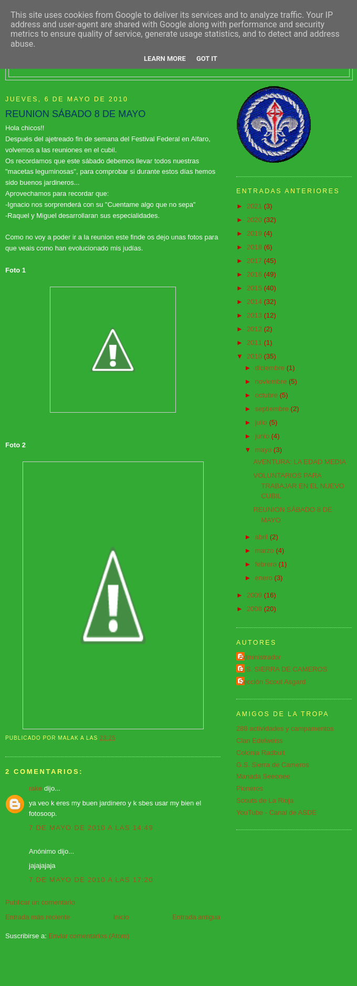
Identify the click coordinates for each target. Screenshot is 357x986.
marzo (265, 550)
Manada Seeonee (263, 776)
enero (265, 578)
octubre (267, 395)
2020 (255, 220)
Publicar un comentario (40, 902)
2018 (255, 247)
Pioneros (249, 788)
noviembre (272, 381)
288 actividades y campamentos (285, 728)
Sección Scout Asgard (272, 682)
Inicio (121, 917)
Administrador (260, 657)
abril (262, 537)
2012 (255, 329)
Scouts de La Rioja (264, 800)
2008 (255, 609)
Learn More (165, 58)
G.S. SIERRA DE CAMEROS (283, 669)
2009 (255, 595)
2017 (255, 261)
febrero (267, 564)
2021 (255, 206)
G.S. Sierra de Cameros (272, 765)
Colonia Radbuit (260, 753)
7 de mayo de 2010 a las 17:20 (91, 880)
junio (263, 436)
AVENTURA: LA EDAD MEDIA (299, 462)
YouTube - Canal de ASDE (276, 812)
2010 (255, 356)
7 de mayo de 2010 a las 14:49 (91, 828)
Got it (206, 58)
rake (35, 788)
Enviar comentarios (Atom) (88, 936)
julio (262, 422)
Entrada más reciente (37, 917)
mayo (264, 450)
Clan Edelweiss (259, 740)
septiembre (273, 409)
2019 (255, 233)
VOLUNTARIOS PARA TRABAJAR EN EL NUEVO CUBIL (298, 485)
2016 (255, 274)
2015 (255, 288)
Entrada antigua (196, 917)
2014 (255, 302)
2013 (255, 315)
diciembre (271, 368)
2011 (255, 343)
